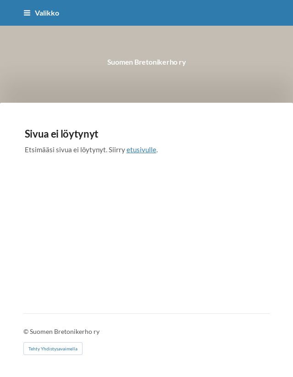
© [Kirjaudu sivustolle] (26, 331)
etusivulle (141, 149)
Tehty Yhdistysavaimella (52, 348)
